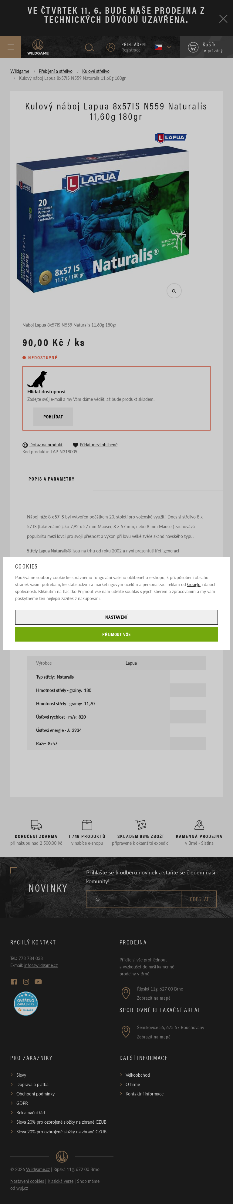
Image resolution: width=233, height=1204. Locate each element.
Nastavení (116, 616)
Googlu (194, 584)
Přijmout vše (116, 634)
